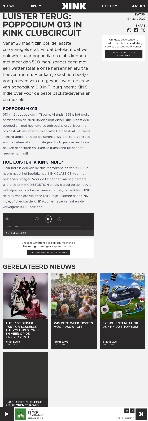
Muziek (138, 6)
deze (38, 196)
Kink (36, 6)
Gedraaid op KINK (36, 418)
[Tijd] (48, 226)
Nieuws (8, 6)
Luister (109, 6)
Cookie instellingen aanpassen (48, 252)
